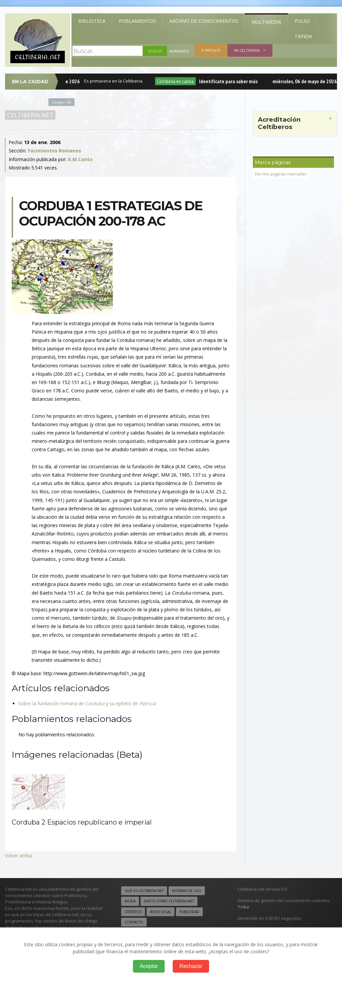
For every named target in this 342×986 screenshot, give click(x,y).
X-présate (210, 50)
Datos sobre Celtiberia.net (169, 901)
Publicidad (189, 911)
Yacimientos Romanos (54, 150)
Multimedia (266, 22)
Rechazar (190, 966)
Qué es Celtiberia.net (144, 890)
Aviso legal (160, 911)
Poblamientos (137, 21)
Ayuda (130, 901)
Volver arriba (18, 855)
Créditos (133, 911)
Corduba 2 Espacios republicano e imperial (82, 822)
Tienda (303, 36)
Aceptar (149, 966)
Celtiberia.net (30, 115)
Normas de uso (186, 890)
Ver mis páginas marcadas (280, 174)
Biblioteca (92, 21)
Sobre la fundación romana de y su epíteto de (87, 703)
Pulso (302, 21)
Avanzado (179, 50)
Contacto (134, 922)
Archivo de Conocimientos (203, 21)
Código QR (61, 102)
